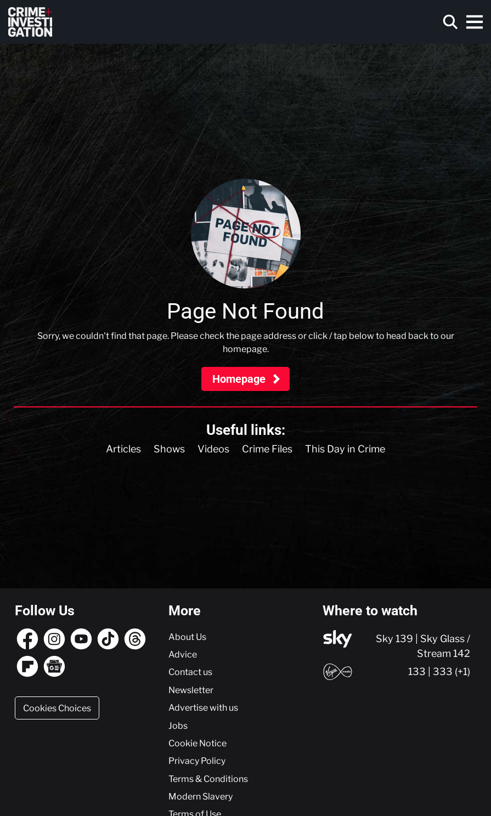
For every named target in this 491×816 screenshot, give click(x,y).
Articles (123, 449)
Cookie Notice (197, 743)
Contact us (190, 671)
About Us (187, 636)
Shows (169, 449)
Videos (213, 449)
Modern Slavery (200, 796)
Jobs (178, 725)
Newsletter (190, 689)
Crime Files (267, 449)
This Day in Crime (345, 449)
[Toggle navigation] (474, 22)
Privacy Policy (196, 760)
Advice (182, 654)
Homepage (240, 379)
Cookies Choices (57, 707)
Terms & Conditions (208, 778)
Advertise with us (203, 707)
